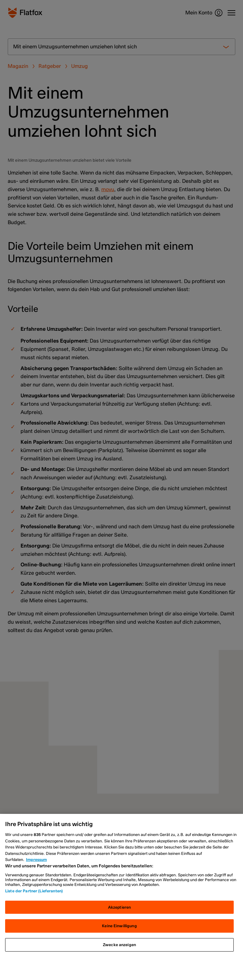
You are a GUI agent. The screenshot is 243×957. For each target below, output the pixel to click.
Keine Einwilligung (119, 925)
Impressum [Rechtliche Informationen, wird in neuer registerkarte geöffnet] (36, 859)
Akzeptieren (119, 907)
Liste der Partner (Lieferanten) (34, 890)
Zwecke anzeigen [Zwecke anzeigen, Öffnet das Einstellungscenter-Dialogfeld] (119, 944)
